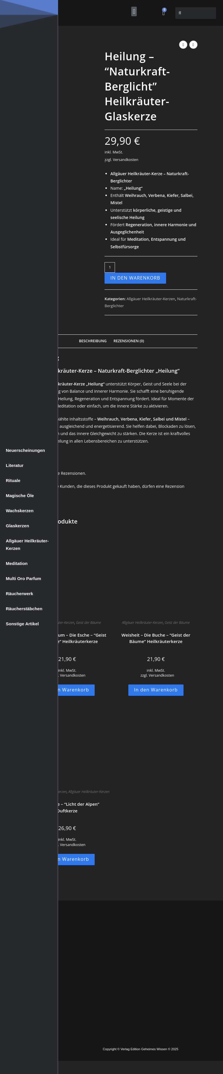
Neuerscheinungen (25, 450)
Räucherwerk (19, 593)
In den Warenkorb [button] (67, 690)
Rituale (13, 480)
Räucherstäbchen (24, 608)
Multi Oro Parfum (23, 578)
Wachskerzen (19, 510)
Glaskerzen (17, 525)
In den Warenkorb (135, 278)
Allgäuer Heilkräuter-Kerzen (27, 544)
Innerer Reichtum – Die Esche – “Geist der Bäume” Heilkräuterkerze (67, 638)
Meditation (17, 563)
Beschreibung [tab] (93, 340)
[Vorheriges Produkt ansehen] (183, 45)
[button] (134, 11)
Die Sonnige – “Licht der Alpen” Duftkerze (67, 807)
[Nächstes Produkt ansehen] (193, 45)
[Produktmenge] (110, 267)
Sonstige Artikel (22, 623)
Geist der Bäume (88, 622)
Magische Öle (20, 495)
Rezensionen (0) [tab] (129, 340)
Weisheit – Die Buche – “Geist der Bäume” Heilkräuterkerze (155, 638)
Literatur (15, 465)
